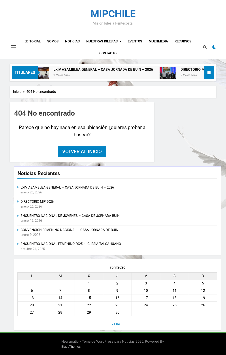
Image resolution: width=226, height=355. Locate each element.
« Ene (115, 324)
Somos (52, 41)
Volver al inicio (82, 151)
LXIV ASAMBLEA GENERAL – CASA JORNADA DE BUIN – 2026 (108, 69)
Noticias (72, 41)
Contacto (108, 53)
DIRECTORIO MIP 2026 (203, 69)
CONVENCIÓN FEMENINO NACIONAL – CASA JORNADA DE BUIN (69, 230)
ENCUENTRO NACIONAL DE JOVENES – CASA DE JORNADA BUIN (70, 216)
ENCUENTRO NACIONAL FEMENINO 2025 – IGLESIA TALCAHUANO (71, 244)
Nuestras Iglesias (102, 41)
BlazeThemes (71, 346)
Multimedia (158, 41)
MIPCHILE (113, 14)
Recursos (183, 41)
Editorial (32, 41)
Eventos (135, 41)
